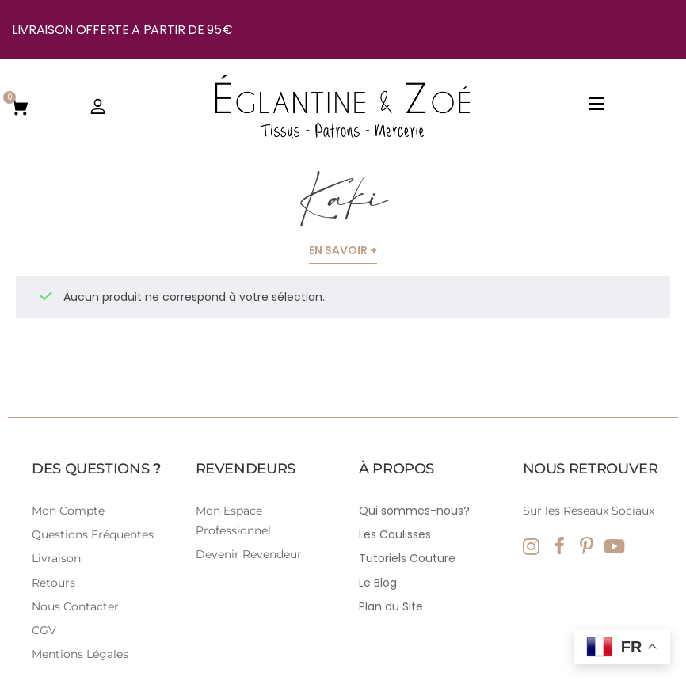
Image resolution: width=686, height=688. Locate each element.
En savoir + (343, 250)
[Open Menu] (597, 106)
